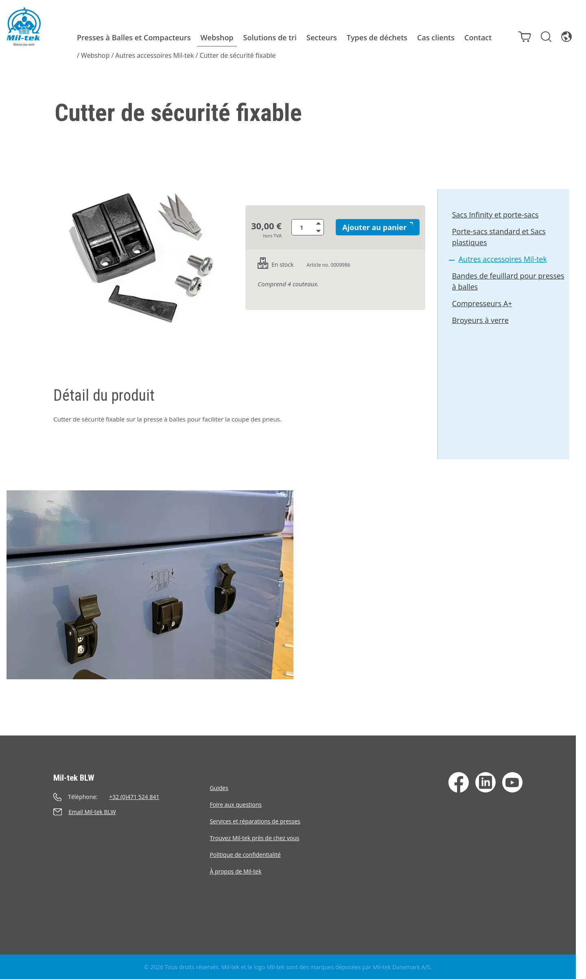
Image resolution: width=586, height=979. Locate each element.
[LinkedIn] (485, 782)
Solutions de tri (270, 37)
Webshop (217, 37)
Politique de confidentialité (245, 854)
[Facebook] (458, 782)
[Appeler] (131, 796)
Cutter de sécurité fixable (237, 55)
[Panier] (522, 36)
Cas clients (436, 37)
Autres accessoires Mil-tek (154, 55)
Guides (219, 788)
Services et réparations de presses (255, 821)
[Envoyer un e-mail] (131, 812)
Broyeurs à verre (481, 322)
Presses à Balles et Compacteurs (134, 37)
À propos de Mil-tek (235, 871)
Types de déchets (377, 37)
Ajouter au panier (376, 227)
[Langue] (564, 36)
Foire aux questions (236, 804)
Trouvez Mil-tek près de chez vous (254, 838)
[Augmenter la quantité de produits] (321, 223)
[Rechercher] (543, 36)
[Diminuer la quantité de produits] (321, 231)
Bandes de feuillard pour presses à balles (509, 282)
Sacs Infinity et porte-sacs (496, 216)
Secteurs (321, 37)
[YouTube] (512, 782)
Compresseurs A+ (483, 305)
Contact (478, 37)
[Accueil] (24, 26)
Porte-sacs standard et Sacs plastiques (499, 238)
